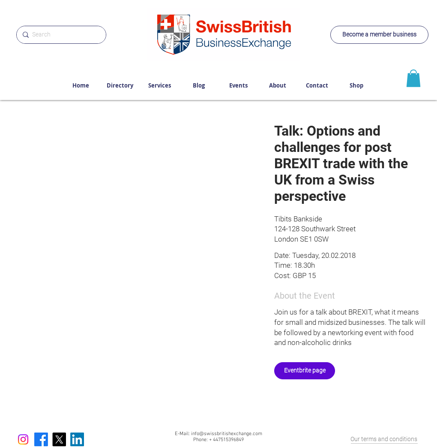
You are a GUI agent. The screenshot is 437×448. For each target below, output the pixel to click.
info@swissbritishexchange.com (226, 434)
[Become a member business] (379, 35)
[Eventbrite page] (304, 370)
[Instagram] (23, 439)
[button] (131, 198)
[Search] (60, 34)
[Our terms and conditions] (383, 439)
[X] (59, 439)
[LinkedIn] (77, 439)
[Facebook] (41, 439)
